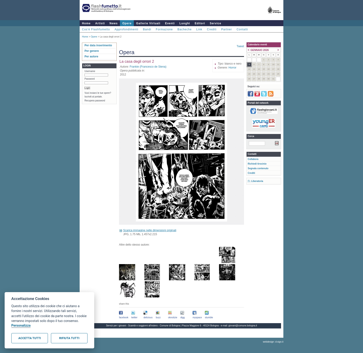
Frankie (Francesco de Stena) (148, 66)
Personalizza (21, 326)
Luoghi (184, 23)
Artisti (100, 23)
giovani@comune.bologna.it (242, 325)
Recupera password (94, 100)
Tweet (240, 46)
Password (89, 79)
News (114, 23)
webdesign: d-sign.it (273, 342)
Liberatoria (257, 181)
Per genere (91, 51)
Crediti (212, 29)
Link (199, 29)
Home (86, 23)
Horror (232, 67)
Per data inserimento (98, 45)
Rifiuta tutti (69, 338)
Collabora (253, 159)
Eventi (170, 23)
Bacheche (184, 29)
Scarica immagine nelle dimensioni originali (149, 230)
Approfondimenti (126, 29)
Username (89, 71)
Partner (226, 29)
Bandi (147, 29)
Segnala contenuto (258, 168)
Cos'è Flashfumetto (96, 29)
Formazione (164, 29)
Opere (126, 23)
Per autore (91, 56)
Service (215, 23)
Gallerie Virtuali (148, 23)
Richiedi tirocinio (257, 163)
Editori (200, 23)
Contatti (242, 29)
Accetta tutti (29, 338)
